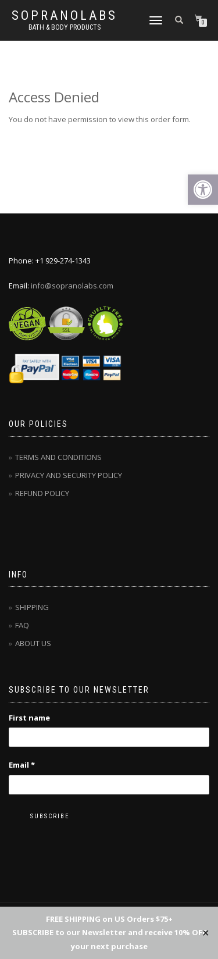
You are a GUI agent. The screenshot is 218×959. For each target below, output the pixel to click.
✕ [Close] (205, 932)
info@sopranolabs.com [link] (72, 285)
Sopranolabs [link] (64, 16)
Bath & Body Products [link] (64, 27)
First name (29, 717)
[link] (203, 189)
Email (22, 765)
